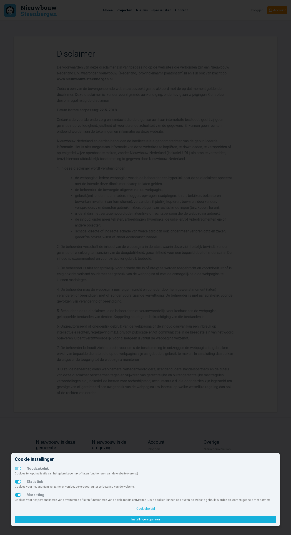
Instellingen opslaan (145, 519)
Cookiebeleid (145, 508)
